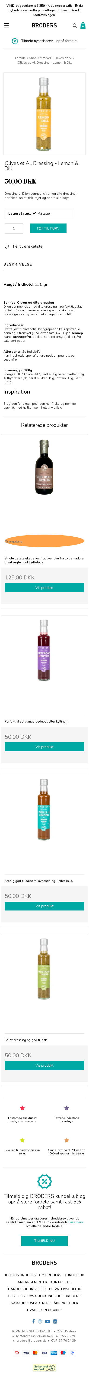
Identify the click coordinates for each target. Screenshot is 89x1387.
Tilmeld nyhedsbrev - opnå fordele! (49, 40)
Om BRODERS (50, 1275)
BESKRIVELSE (17, 264)
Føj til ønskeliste (24, 246)
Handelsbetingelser (27, 1289)
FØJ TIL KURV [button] (48, 228)
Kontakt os (61, 1282)
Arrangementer (32, 1282)
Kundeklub (74, 1275)
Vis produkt (44, 587)
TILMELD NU (44, 1241)
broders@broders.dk (31, 1341)
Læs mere (76, 1222)
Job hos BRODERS (20, 1275)
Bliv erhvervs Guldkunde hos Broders (44, 1296)
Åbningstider (66, 1303)
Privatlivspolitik (65, 1289)
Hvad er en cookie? (44, 1310)
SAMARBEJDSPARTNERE (31, 1303)
